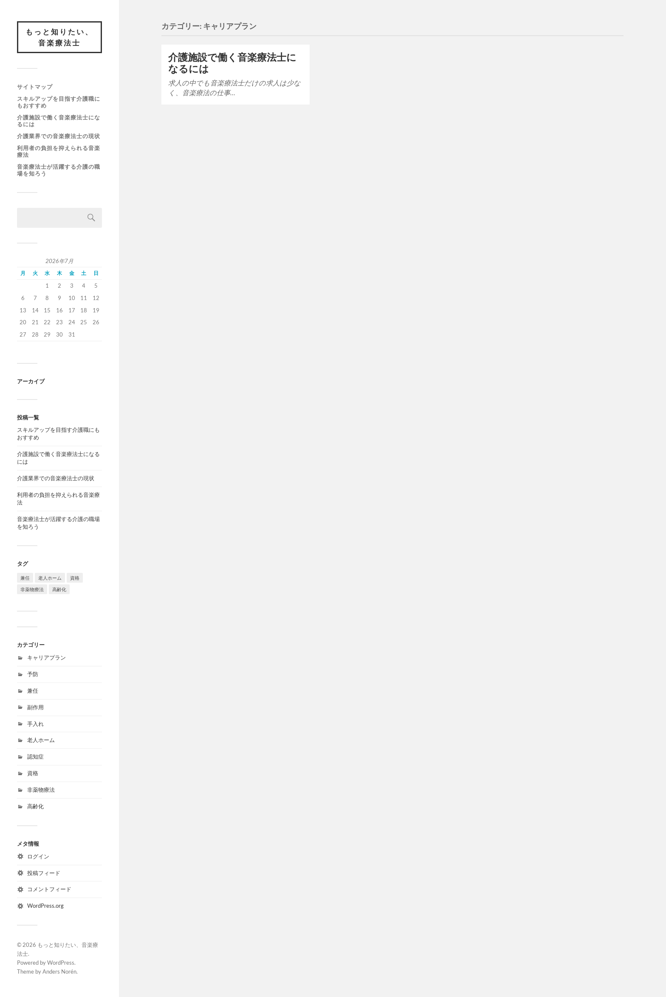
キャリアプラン (46, 657)
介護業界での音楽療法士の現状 (58, 136)
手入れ (35, 723)
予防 (32, 674)
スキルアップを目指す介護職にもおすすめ (58, 102)
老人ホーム (41, 739)
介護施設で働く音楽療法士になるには (58, 120)
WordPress (60, 962)
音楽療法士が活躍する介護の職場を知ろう (58, 170)
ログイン (38, 856)
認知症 (35, 756)
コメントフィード (49, 889)
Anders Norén (59, 971)
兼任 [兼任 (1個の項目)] (25, 578)
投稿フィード (43, 873)
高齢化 (35, 806)
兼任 (32, 690)
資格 (32, 773)
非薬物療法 (41, 789)
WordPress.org (45, 905)
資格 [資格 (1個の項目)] (74, 578)
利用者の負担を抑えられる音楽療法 (58, 151)
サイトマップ (35, 86)
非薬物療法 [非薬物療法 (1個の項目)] (32, 589)
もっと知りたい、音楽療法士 (59, 37)
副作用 (35, 707)
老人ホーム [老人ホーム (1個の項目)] (50, 578)
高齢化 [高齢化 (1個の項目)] (59, 589)
